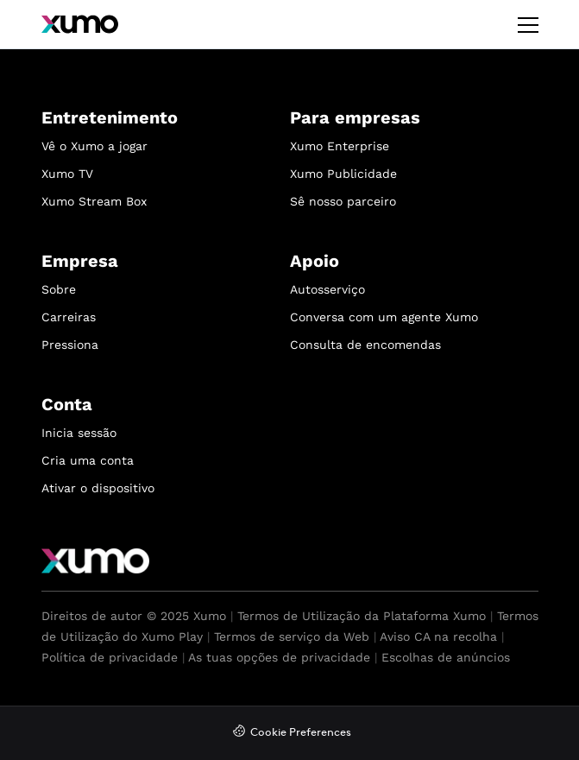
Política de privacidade (109, 657)
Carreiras (68, 317)
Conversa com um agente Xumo (384, 317)
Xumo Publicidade (343, 173)
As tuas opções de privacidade (279, 657)
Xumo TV (67, 173)
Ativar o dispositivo (97, 488)
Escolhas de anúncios (445, 657)
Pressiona (69, 345)
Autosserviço (327, 289)
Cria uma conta (87, 460)
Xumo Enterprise (339, 146)
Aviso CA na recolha (438, 636)
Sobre (58, 289)
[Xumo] (79, 24)
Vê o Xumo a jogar (94, 146)
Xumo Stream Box (94, 201)
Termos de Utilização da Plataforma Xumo (361, 616)
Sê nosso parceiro (343, 201)
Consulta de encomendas (365, 345)
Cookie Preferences (300, 732)
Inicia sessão (78, 433)
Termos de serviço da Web (291, 636)
